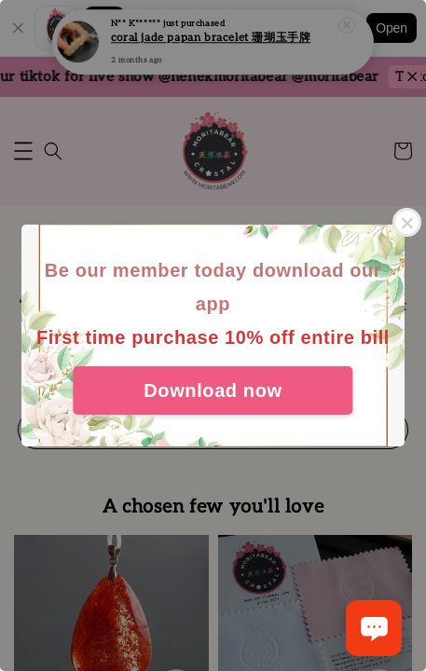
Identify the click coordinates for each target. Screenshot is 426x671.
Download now (213, 390)
